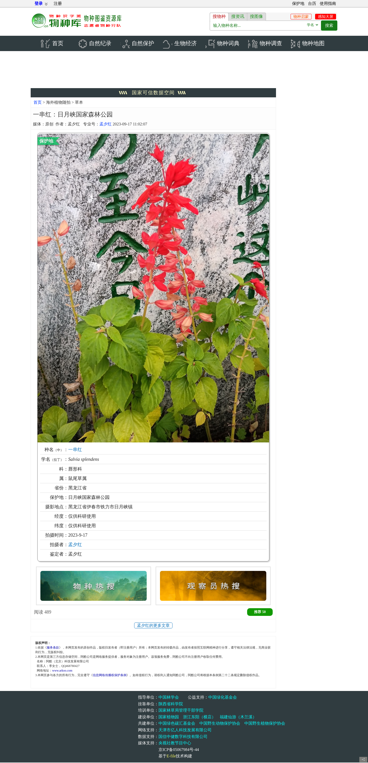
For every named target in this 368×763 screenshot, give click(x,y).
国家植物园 (168, 717)
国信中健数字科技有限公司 (183, 737)
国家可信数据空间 (153, 93)
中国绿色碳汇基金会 (176, 724)
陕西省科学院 (170, 704)
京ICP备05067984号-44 (178, 750)
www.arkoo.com (62, 671)
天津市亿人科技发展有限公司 (185, 730)
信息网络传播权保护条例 (109, 675)
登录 (38, 3)
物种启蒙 (301, 17)
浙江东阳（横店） (199, 717)
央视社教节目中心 (174, 743)
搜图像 (256, 16)
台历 (312, 3)
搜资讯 (237, 16)
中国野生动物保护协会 (219, 724)
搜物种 (219, 16)
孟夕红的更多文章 (153, 626)
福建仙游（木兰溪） (238, 717)
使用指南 (328, 3)
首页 (37, 103)
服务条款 (53, 648)
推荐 (260, 612)
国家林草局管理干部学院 (180, 711)
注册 (58, 3)
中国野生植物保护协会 (264, 724)
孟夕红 (105, 124)
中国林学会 (168, 698)
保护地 (298, 3)
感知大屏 (325, 17)
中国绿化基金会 (222, 698)
